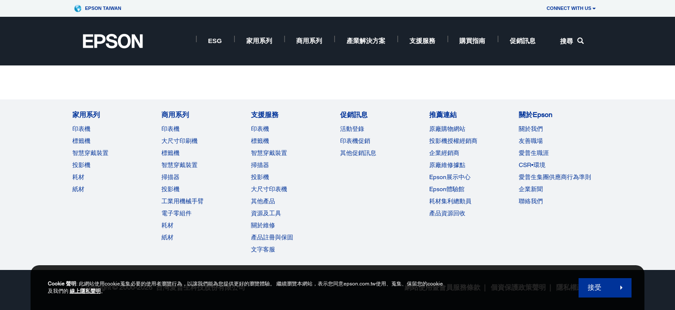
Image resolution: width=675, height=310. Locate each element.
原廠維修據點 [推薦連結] (447, 164)
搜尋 (572, 41)
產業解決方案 (366, 40)
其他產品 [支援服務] (263, 201)
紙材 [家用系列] (78, 189)
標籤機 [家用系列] (81, 140)
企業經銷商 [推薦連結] (444, 152)
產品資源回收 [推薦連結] (447, 213)
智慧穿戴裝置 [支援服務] (269, 152)
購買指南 (472, 40)
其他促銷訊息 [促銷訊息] (358, 152)
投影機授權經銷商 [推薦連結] (453, 140)
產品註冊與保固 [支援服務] (272, 237)
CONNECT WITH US (571, 8)
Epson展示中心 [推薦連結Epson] (450, 177)
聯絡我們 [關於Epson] (531, 201)
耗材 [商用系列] (167, 225)
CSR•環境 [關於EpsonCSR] (532, 164)
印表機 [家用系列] (81, 128)
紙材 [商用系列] (167, 237)
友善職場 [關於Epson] (531, 140)
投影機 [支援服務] (260, 177)
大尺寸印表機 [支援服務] (269, 189)
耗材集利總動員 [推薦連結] (450, 201)
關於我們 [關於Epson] (531, 128)
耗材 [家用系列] (78, 177)
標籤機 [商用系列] (170, 152)
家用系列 (259, 40)
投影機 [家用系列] (81, 164)
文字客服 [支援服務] (263, 249)
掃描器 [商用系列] (170, 177)
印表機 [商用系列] (170, 128)
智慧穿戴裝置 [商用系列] (179, 164)
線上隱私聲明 (85, 291)
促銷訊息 (523, 40)
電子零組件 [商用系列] (176, 213)
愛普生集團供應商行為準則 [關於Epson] (555, 177)
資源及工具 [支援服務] (266, 213)
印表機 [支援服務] (260, 128)
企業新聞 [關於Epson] (531, 189)
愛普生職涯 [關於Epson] (534, 152)
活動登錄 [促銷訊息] (352, 128)
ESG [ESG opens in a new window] (215, 40)
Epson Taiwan (103, 8)
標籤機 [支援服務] (260, 140)
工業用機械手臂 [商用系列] (182, 201)
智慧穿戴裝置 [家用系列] (90, 152)
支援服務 (422, 40)
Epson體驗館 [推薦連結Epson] (446, 189)
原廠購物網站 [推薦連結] (447, 128)
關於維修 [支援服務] (263, 225)
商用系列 (309, 40)
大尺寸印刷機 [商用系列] (179, 140)
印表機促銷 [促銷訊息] (355, 140)
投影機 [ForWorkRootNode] (170, 189)
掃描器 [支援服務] (260, 164)
